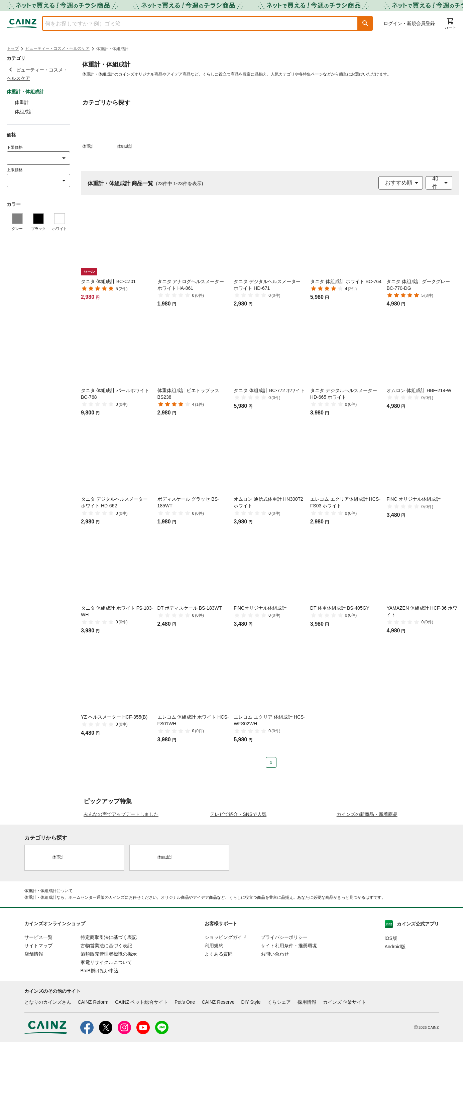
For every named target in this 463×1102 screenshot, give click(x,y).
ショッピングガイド (226, 997)
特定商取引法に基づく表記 (109, 997)
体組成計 (24, 111)
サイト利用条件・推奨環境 (289, 1005)
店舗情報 (33, 1013)
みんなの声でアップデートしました (121, 874)
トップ (13, 48)
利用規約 (214, 1005)
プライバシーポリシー (284, 997)
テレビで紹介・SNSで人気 (238, 874)
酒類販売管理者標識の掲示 (109, 1013)
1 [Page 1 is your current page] (271, 762)
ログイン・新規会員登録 (409, 23)
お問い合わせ (275, 1013)
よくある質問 (219, 1013)
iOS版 (391, 998)
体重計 (22, 102)
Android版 (395, 1006)
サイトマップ (38, 1005)
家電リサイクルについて (106, 1022)
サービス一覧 (38, 997)
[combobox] (195, 23)
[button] (365, 23)
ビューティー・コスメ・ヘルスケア (57, 48)
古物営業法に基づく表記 (106, 1005)
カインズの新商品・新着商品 (367, 874)
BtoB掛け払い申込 (100, 1030)
